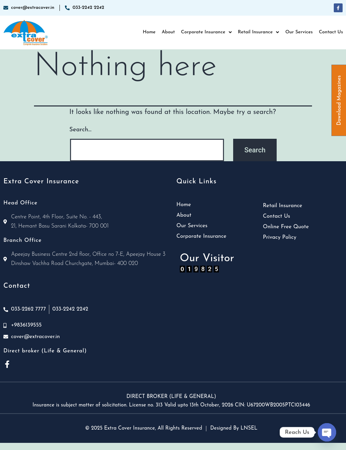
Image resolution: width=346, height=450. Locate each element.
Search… (80, 130)
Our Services (299, 32)
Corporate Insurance (206, 32)
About (168, 32)
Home (149, 32)
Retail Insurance (258, 32)
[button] (206, 32)
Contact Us (331, 32)
